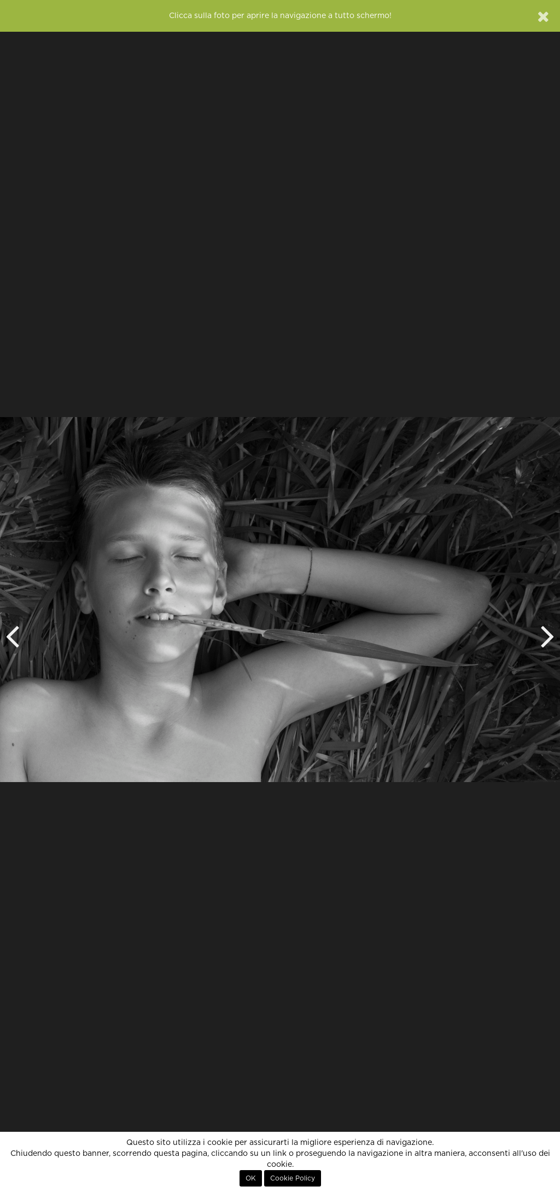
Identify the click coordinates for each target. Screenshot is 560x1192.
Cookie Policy (292, 1178)
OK (251, 1178)
